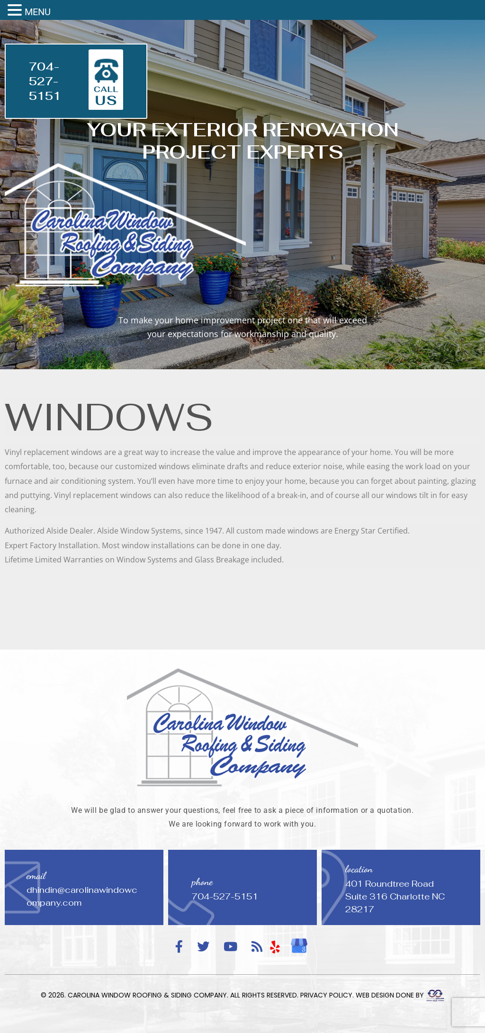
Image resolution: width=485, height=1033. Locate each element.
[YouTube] (230, 947)
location (359, 869)
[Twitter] (203, 947)
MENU (38, 12)
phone (202, 882)
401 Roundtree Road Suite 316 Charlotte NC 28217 (395, 896)
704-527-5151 (45, 81)
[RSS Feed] (256, 947)
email (36, 876)
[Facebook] (179, 947)
